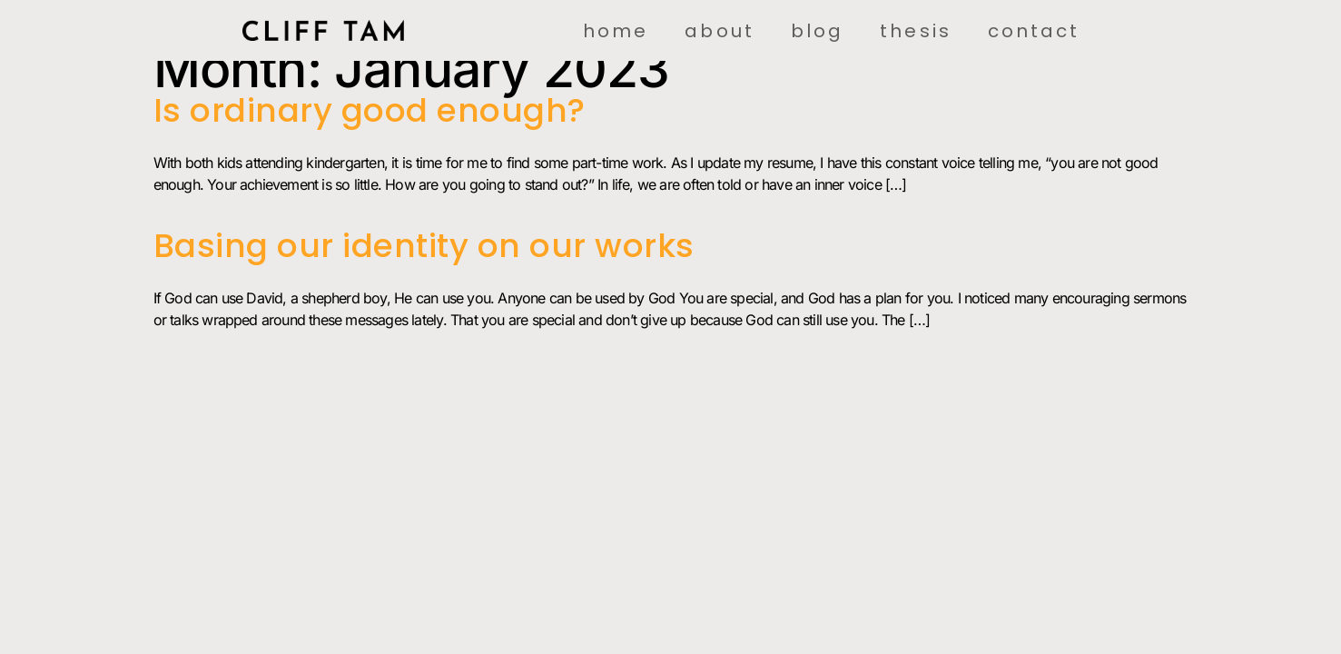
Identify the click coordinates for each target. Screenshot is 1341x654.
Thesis (916, 31)
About (719, 31)
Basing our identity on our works (424, 246)
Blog (817, 31)
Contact (1034, 31)
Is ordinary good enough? (369, 110)
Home (615, 31)
